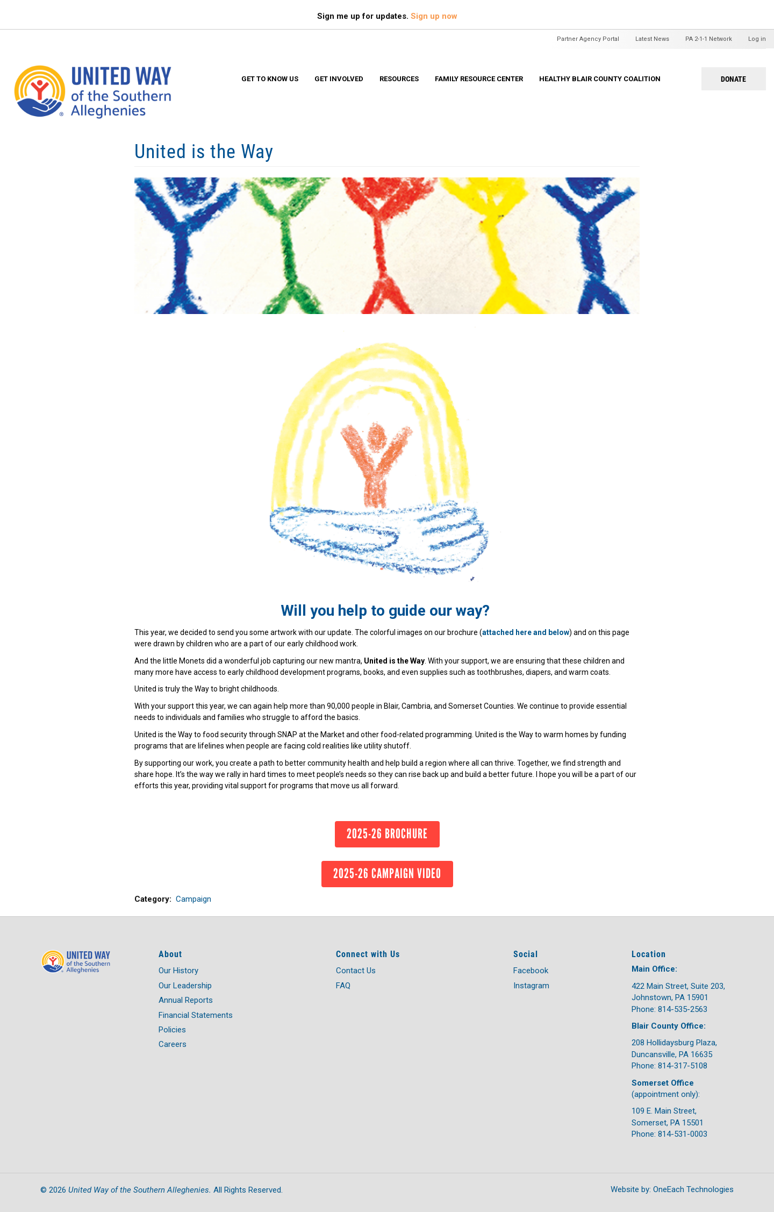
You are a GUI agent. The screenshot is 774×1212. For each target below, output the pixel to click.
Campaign (193, 899)
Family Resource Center (479, 79)
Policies (172, 1030)
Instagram (531, 985)
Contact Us (356, 970)
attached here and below (525, 632)
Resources (399, 79)
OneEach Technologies (693, 1189)
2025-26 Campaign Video (387, 873)
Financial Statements (196, 1015)
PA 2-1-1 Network (708, 38)
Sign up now (434, 16)
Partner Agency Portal (588, 38)
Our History (178, 970)
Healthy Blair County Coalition (600, 79)
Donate (733, 79)
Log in (757, 38)
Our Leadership (185, 985)
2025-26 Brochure (387, 833)
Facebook (530, 970)
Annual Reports (186, 1000)
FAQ (343, 985)
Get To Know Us (269, 79)
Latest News (652, 38)
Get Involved (338, 79)
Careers (173, 1044)
